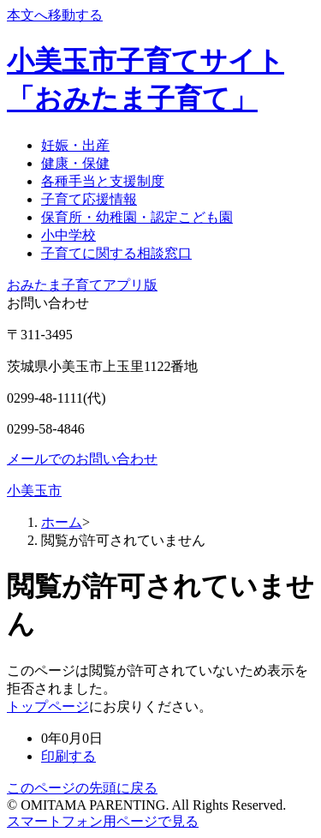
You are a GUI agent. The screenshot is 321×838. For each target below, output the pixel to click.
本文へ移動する (55, 15)
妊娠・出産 (75, 145)
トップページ (48, 706)
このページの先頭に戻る (82, 788)
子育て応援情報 (89, 199)
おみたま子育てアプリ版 (82, 285)
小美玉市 (34, 490)
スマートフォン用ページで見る (103, 821)
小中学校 (68, 235)
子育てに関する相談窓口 (116, 253)
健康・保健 (75, 163)
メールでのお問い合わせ (82, 459)
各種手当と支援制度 (102, 181)
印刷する (68, 756)
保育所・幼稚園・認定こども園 (137, 217)
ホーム (61, 522)
